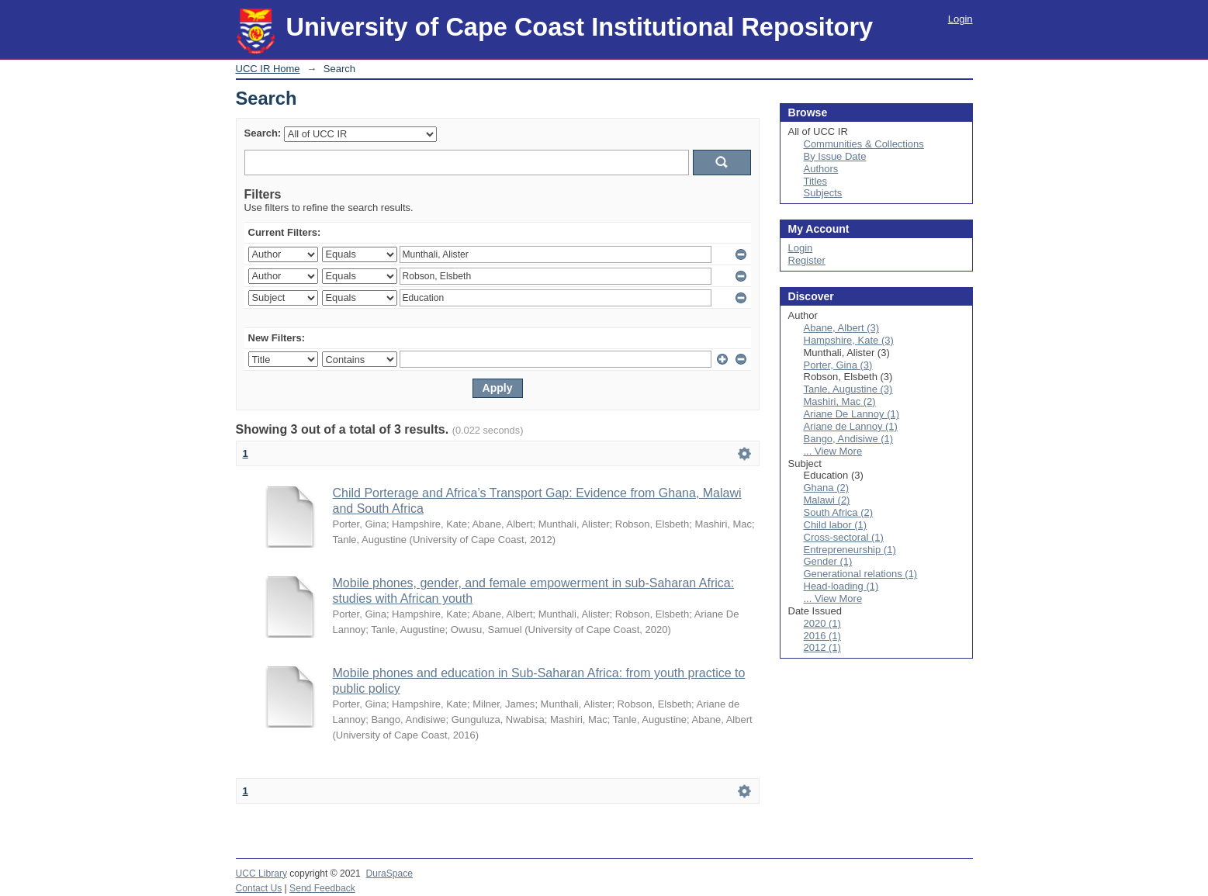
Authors (821, 169)
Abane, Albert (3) (842, 328)
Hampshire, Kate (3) (849, 340)
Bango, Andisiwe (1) (849, 439)
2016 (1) (822, 636)
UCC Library (261, 873)
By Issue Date (835, 156)
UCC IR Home (268, 68)
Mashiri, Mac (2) (840, 401)
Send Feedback (322, 888)
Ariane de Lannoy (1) (851, 426)
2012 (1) (822, 647)
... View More (833, 451)
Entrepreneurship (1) (850, 549)
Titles (816, 181)
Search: (263, 133)
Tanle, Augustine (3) (848, 389)
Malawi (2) (827, 500)
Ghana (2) (827, 487)
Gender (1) (828, 561)
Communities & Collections (864, 144)
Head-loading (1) (841, 586)
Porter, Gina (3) (838, 365)
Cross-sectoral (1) (844, 537)
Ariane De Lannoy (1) (852, 414)
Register (807, 260)
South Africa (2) (839, 512)
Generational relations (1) (861, 573)
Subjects (823, 193)
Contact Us (259, 888)
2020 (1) (822, 623)
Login (960, 19)
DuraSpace (389, 873)
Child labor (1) (835, 525)
